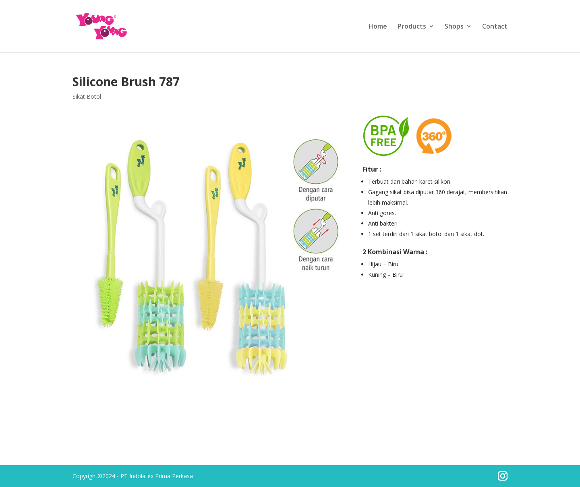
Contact (495, 27)
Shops (454, 27)
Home (378, 27)
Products (412, 27)
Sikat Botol (86, 96)
